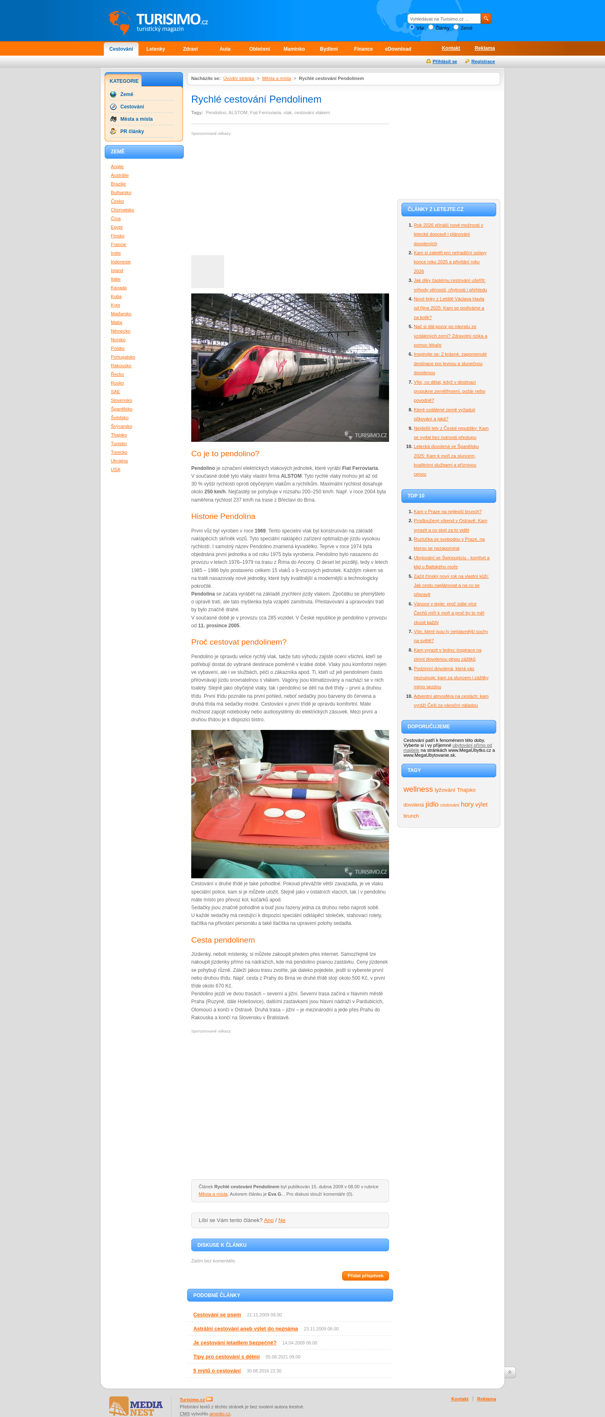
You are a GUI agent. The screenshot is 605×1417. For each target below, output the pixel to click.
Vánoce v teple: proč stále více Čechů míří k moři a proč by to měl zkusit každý (449, 613)
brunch (411, 816)
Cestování (121, 49)
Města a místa (276, 78)
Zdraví (190, 49)
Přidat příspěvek (365, 1275)
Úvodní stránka (238, 78)
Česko (117, 201)
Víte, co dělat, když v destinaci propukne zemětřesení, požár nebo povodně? (449, 391)
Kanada (119, 287)
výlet (481, 804)
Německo (120, 330)
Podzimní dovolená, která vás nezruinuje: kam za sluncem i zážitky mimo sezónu (451, 678)
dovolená (413, 805)
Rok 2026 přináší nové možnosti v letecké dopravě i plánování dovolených (448, 234)
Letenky (155, 49)
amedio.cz (219, 1413)
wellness (418, 789)
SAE (115, 391)
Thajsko (466, 790)
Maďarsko (121, 313)
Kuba (116, 296)
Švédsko (120, 417)
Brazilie (118, 183)
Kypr (115, 305)
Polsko (118, 348)
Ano (269, 1220)
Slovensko (121, 400)
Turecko (119, 452)
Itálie (116, 279)
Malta (116, 322)
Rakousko (121, 365)
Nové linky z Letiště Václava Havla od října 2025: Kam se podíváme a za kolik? (449, 308)
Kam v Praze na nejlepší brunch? (448, 511)
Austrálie (120, 175)
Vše (420, 28)
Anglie (117, 166)
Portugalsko (123, 356)
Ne (282, 1220)
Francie (118, 244)
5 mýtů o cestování (217, 1371)
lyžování (445, 790)
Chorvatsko (122, 209)
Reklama (485, 48)
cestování (449, 804)
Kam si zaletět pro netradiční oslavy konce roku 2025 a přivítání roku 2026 (450, 262)
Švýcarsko (121, 426)
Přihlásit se (445, 61)
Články (443, 28)
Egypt (117, 227)
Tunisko (119, 443)
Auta (225, 49)
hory (467, 804)
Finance (363, 49)
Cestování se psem (217, 1314)
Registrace (483, 61)
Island (117, 270)
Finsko (117, 235)
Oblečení (259, 49)
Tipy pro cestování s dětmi (226, 1357)
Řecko (117, 374)
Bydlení (329, 49)
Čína (116, 218)
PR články (132, 131)
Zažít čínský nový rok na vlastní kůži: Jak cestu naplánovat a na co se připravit (451, 585)
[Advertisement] (260, 195)
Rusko (117, 382)
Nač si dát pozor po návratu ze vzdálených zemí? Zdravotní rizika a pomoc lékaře (450, 335)
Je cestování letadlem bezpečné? (235, 1343)
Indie (116, 253)
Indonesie (121, 261)
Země (467, 28)
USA (115, 469)
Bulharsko (121, 192)
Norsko (118, 339)
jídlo (432, 804)
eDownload (398, 49)
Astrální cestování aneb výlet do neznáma (245, 1329)
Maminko (294, 49)
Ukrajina (119, 460)
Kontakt (451, 48)
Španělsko (121, 408)
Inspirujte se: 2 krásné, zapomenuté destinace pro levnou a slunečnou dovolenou (450, 363)
